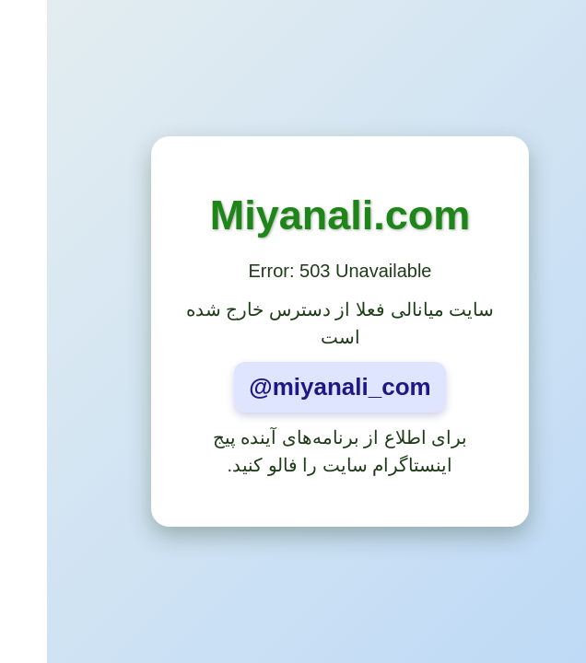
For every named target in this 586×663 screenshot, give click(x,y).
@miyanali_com (292, 387)
